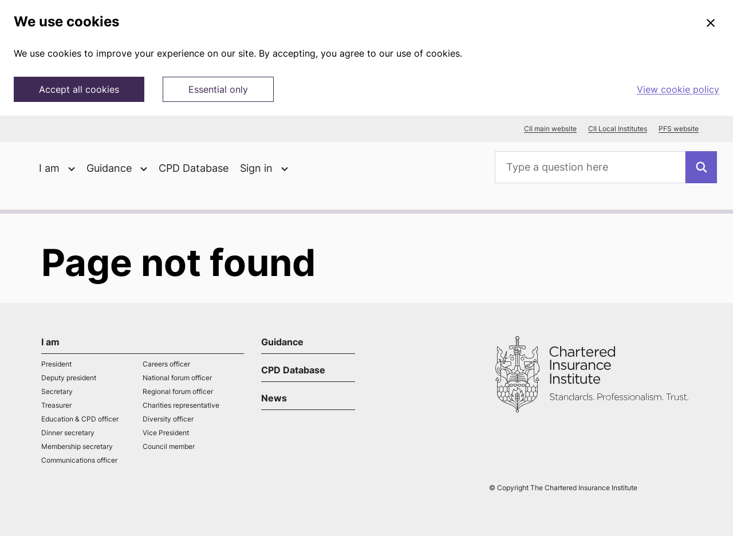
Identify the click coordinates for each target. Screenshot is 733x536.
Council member (169, 446)
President (56, 364)
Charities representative (181, 405)
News (274, 398)
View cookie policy (678, 89)
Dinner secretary (67, 432)
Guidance (282, 342)
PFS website (679, 129)
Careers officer (166, 364)
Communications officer (79, 460)
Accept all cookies (79, 89)
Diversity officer (168, 419)
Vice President (166, 432)
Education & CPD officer (80, 419)
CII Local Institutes (617, 129)
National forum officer (177, 377)
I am (50, 342)
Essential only (218, 89)
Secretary (57, 391)
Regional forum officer (178, 391)
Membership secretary (77, 446)
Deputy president (68, 377)
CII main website (550, 129)
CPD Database (193, 168)
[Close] (710, 23)
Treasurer (56, 405)
